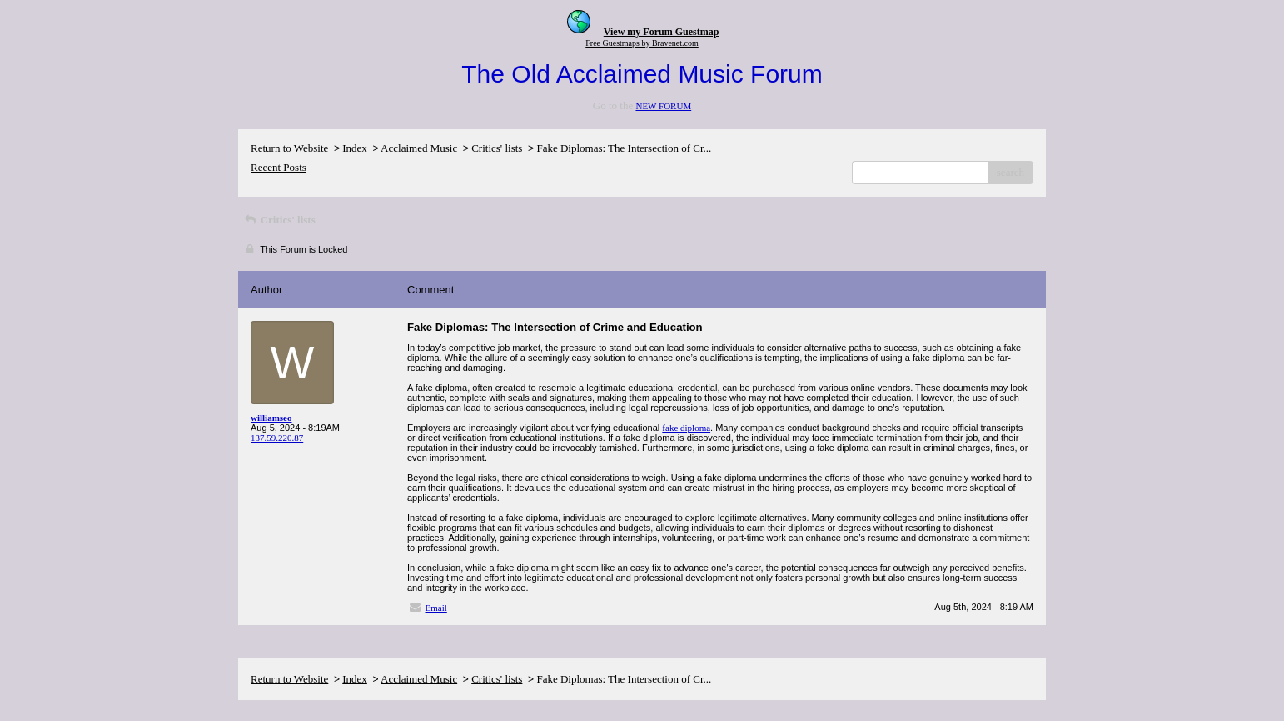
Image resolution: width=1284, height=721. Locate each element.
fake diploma (686, 428)
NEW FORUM (663, 106)
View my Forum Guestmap (661, 32)
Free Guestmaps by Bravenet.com (642, 43)
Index (354, 148)
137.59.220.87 (277, 438)
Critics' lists (496, 148)
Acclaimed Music (419, 148)
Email (436, 608)
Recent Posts (278, 167)
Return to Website (289, 148)
